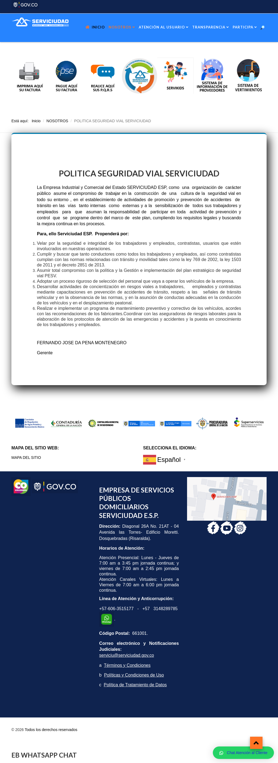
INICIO (98, 27)
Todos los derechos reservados (51, 729)
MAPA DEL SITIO (26, 457)
